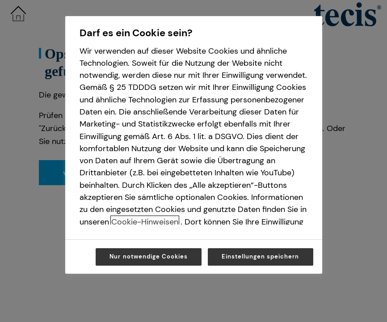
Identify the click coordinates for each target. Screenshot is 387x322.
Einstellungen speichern (260, 256)
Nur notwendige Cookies (148, 256)
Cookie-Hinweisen (144, 221)
